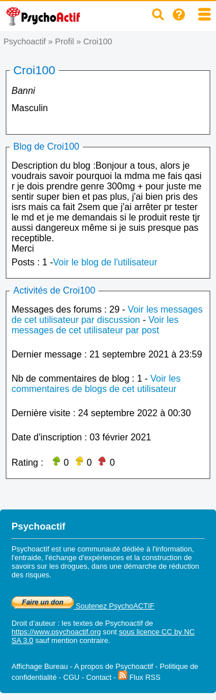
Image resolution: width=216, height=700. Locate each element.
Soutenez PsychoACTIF (83, 606)
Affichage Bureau (40, 666)
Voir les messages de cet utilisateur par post (95, 325)
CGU (71, 677)
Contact (98, 677)
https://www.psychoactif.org (56, 631)
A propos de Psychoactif (113, 666)
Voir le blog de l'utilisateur (105, 262)
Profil (64, 41)
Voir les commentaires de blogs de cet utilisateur (96, 384)
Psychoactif (24, 41)
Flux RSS (139, 677)
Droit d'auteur (33, 623)
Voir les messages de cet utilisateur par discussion (107, 315)
